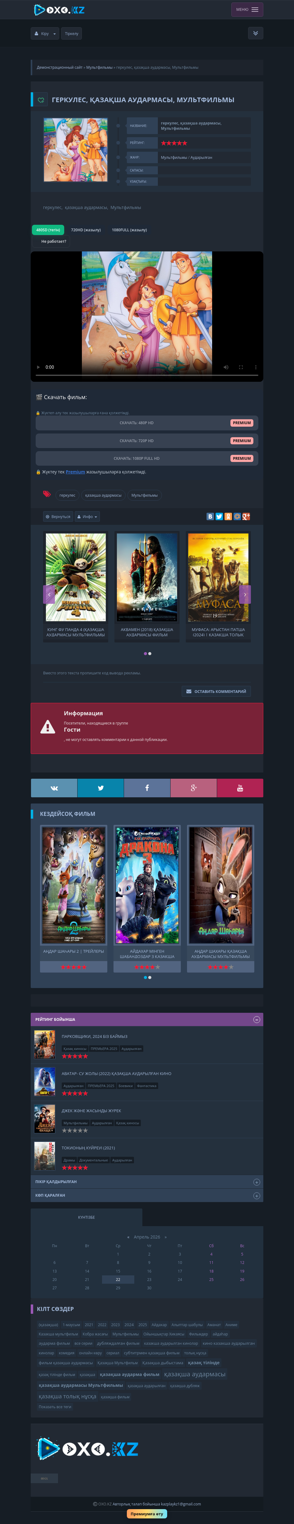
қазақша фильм (115, 1397)
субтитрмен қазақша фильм (152, 1353)
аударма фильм (54, 1343)
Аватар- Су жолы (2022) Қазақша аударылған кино (117, 1073)
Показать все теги (55, 1406)
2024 (129, 1324)
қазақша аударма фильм (129, 1374)
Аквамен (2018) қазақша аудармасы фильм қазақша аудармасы (147, 631)
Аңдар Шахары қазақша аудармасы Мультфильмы (220, 953)
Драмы (69, 1160)
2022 (102, 1324)
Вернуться (58, 516)
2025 (142, 1324)
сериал (113, 1353)
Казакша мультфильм (58, 1334)
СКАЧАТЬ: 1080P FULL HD (147, 458)
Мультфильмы (99, 67)
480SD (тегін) (48, 230)
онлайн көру (90, 1353)
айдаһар (220, 1334)
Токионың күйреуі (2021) (88, 1148)
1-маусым (71, 1324)
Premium (75, 472)
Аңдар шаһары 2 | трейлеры (73, 951)
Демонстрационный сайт (59, 67)
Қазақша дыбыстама (162, 1362)
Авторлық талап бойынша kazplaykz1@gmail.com (157, 1504)
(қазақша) (48, 1324)
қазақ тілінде (204, 1362)
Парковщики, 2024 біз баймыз (94, 1036)
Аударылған (201, 157)
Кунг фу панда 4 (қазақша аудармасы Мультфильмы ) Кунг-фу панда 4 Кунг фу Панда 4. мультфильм (76, 631)
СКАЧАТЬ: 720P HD (147, 440)
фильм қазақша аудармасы (66, 1362)
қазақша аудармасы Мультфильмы (81, 1385)
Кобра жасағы (95, 1334)
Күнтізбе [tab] (86, 1217)
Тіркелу (71, 33)
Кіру (45, 33)
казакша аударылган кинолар (171, 1343)
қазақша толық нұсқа (67, 1396)
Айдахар (159, 1324)
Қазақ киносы (75, 1048)
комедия (66, 1353)
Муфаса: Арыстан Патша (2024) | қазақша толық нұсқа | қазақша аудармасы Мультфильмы (218, 631)
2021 (89, 1324)
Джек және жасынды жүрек (91, 1110)
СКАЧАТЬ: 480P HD (147, 422)
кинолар (46, 1353)
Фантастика (146, 1085)
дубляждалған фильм (118, 1343)
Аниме (231, 1324)
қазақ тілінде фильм (57, 1374)
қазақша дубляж (185, 1385)
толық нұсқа (195, 1353)
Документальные (93, 1160)
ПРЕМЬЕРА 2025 (104, 1048)
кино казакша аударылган (229, 1343)
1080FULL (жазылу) (129, 230)
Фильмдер (198, 1334)
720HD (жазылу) (85, 230)
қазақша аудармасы (103, 495)
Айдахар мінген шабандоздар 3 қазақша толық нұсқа (147, 953)
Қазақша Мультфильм (118, 1362)
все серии (83, 1343)
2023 (115, 1324)
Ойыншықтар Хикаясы (164, 1334)
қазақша (87, 1374)
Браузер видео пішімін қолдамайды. (147, 316)
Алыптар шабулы (187, 1324)
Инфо (87, 516)
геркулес (67, 495)
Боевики (126, 1085)
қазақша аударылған (147, 1385)
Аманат (214, 1324)
